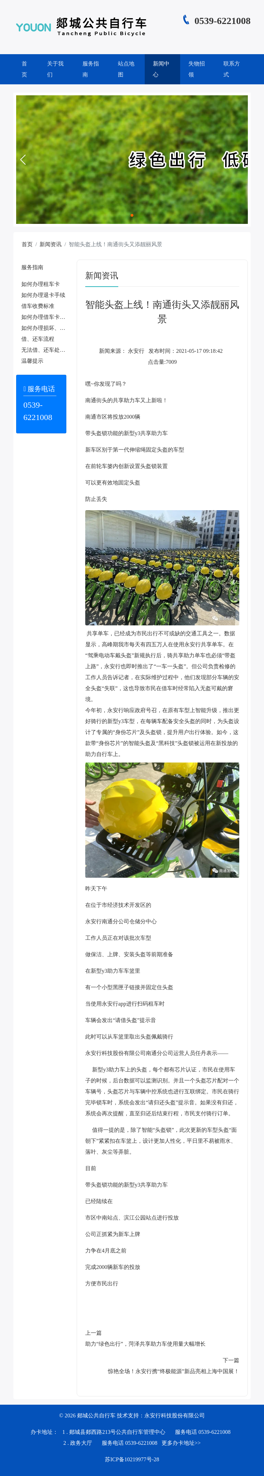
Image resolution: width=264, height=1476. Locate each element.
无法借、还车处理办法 (48, 350)
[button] (23, 160)
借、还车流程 (37, 339)
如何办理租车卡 (40, 284)
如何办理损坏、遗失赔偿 (51, 328)
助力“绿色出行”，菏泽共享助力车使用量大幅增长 (145, 1344)
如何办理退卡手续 (43, 295)
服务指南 (90, 69)
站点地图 (126, 69)
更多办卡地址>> (181, 1443)
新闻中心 (161, 69)
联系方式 (231, 69)
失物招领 (196, 69)
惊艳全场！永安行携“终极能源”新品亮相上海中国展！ (173, 1371)
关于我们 (55, 69)
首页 (24, 69)
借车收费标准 (37, 306)
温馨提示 (32, 361)
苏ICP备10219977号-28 (132, 1459)
